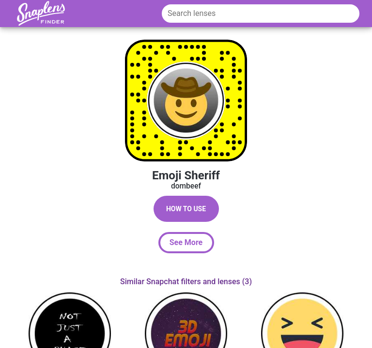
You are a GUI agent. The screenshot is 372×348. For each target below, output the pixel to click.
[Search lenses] (260, 13)
